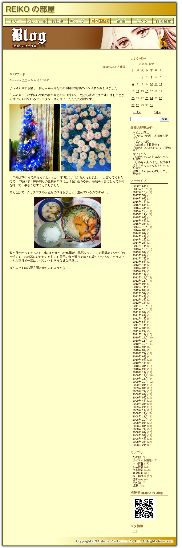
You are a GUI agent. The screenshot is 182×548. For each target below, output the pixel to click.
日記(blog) (99, 22)
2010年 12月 (140, 337)
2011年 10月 (140, 309)
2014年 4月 (139, 236)
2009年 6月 (139, 394)
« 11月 (137, 112)
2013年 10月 (140, 249)
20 (133, 98)
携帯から (138, 479)
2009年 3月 (139, 403)
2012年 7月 (139, 287)
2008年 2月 (139, 444)
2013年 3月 (139, 268)
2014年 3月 (139, 239)
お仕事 (57, 22)
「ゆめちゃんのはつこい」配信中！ (152, 149)
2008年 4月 (139, 438)
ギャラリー (78, 22)
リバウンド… (18, 74)
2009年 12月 (140, 375)
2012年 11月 (140, 280)
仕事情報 (138, 469)
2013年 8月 (139, 255)
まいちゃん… (141, 153)
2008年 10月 (140, 419)
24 (151, 98)
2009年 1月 (139, 410)
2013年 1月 (139, 274)
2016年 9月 (139, 198)
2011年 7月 (139, 318)
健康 (121, 22)
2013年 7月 (139, 258)
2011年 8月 (139, 315)
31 (151, 105)
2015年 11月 (140, 214)
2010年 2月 (139, 369)
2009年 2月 (139, 407)
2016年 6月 (139, 204)
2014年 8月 (139, 230)
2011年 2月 (139, 331)
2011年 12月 (140, 305)
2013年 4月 (139, 264)
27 (133, 105)
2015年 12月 (140, 211)
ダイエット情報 (142, 460)
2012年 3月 (139, 299)
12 (160, 84)
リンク (142, 22)
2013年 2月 (139, 271)
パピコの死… (141, 132)
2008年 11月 (140, 416)
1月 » (157, 112)
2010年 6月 (139, 356)
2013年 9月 (139, 252)
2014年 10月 (140, 227)
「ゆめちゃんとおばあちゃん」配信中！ (152, 158)
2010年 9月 (139, 347)
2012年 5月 (139, 293)
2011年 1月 (139, 334)
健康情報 (138, 472)
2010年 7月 (139, 353)
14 (137, 91)
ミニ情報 (138, 466)
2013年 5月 (139, 261)
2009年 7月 (139, 391)
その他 (137, 457)
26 (160, 98)
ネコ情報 (138, 463)
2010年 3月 (139, 366)
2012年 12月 (140, 277)
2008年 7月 (139, 429)
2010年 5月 (139, 359)
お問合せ (163, 22)
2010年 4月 (139, 362)
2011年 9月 (139, 312)
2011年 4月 (139, 324)
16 (146, 91)
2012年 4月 (139, 296)
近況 (24, 80)
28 (137, 105)
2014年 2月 (139, 242)
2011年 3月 (139, 328)
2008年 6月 (139, 432)
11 (155, 84)
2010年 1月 (139, 372)
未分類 (137, 482)
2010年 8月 (139, 350)
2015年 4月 (139, 220)
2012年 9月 (139, 283)
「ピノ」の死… (142, 141)
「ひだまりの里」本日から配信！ (150, 137)
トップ (15, 22)
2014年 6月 (139, 233)
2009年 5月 (139, 397)
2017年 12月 (140, 189)
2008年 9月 (139, 422)
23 (146, 98)
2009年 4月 (139, 400)
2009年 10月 (140, 381)
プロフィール (36, 22)
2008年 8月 (139, 426)
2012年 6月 (139, 290)
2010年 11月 (140, 340)
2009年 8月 (139, 388)
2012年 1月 (139, 302)
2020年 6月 (139, 185)
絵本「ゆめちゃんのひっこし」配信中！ (152, 172)
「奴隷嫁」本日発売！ (146, 144)
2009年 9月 (139, 384)
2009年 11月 (140, 378)
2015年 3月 (139, 223)
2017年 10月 (140, 192)
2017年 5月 (139, 195)
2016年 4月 (139, 208)
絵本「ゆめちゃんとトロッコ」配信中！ (152, 167)
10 (151, 84)
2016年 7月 (139, 201)
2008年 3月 (139, 441)
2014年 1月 (139, 245)
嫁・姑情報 (139, 476)
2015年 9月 (139, 217)
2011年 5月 (139, 321)
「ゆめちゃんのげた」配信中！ (152, 162)
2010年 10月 (140, 343)
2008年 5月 (139, 435)
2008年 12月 (140, 413)
